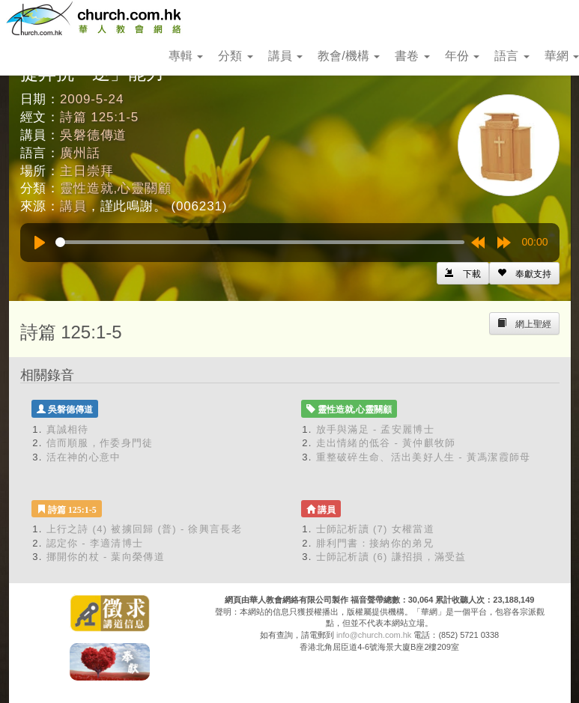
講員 (285, 55)
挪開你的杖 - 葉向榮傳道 (105, 556)
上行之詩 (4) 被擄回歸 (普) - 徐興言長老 (144, 529)
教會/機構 (349, 55)
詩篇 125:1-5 (99, 117)
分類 (235, 55)
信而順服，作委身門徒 (100, 442)
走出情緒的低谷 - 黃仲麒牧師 (386, 442)
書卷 (412, 55)
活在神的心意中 (83, 457)
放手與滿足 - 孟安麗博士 (375, 429)
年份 (462, 55)
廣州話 (80, 153)
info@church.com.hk (373, 634)
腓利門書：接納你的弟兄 (375, 543)
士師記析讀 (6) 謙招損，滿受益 (391, 556)
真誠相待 (67, 429)
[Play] (40, 243)
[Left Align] (524, 273)
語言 (511, 55)
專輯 (186, 55)
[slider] (259, 242)
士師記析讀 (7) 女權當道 (375, 529)
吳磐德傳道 (93, 135)
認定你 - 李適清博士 (95, 543)
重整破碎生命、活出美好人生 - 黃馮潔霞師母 (423, 457)
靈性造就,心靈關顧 (115, 188)
